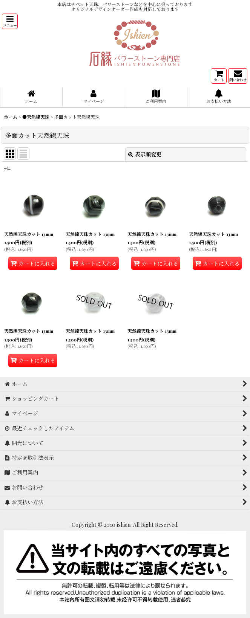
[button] (10, 21)
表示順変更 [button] (144, 154)
